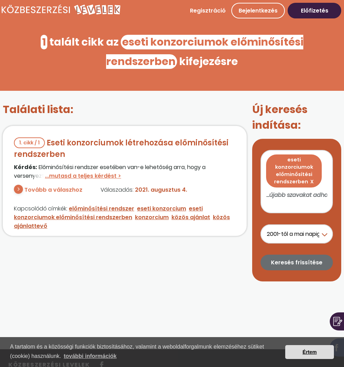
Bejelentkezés (258, 11)
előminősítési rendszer (101, 209)
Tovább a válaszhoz (53, 190)
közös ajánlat (190, 217)
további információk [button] (90, 356)
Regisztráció (208, 11)
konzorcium (152, 217)
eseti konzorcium (161, 209)
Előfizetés (314, 11)
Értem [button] (310, 352)
